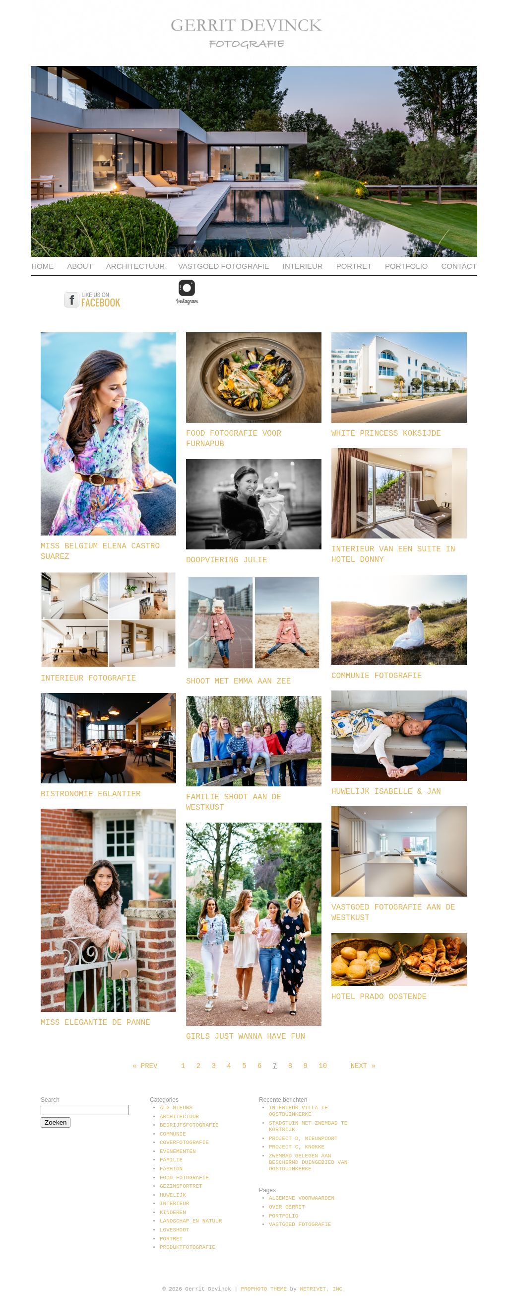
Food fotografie (184, 1178)
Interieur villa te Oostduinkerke (298, 1111)
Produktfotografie (187, 1247)
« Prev (144, 1066)
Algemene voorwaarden (301, 1198)
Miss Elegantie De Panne (95, 1022)
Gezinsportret (181, 1186)
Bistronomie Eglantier (91, 794)
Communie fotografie (376, 676)
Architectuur (135, 266)
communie (173, 1134)
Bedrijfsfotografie (189, 1125)
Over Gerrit (287, 1207)
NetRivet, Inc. (322, 1289)
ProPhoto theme (264, 1289)
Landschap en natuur (191, 1221)
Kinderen (173, 1213)
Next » (363, 1066)
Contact (458, 266)
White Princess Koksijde (386, 433)
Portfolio (406, 266)
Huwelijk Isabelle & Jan (386, 791)
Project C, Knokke (296, 1147)
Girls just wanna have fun (245, 1036)
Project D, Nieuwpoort (303, 1139)
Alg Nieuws (176, 1108)
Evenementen (178, 1151)
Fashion (171, 1169)
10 (322, 1066)
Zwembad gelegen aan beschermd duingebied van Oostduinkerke (308, 1162)
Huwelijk (173, 1195)
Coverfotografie (184, 1142)
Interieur (303, 266)
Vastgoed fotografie (223, 266)
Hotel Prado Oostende (379, 997)
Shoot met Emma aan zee (238, 681)
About (80, 266)
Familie (171, 1160)
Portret (354, 266)
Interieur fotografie (88, 678)
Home (42, 266)
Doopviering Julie (226, 560)
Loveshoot (174, 1230)
